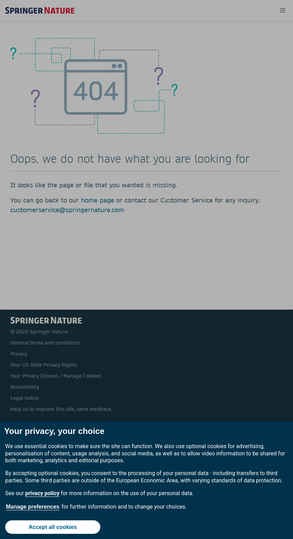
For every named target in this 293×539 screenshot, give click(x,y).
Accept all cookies (53, 527)
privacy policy (42, 493)
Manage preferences (32, 507)
